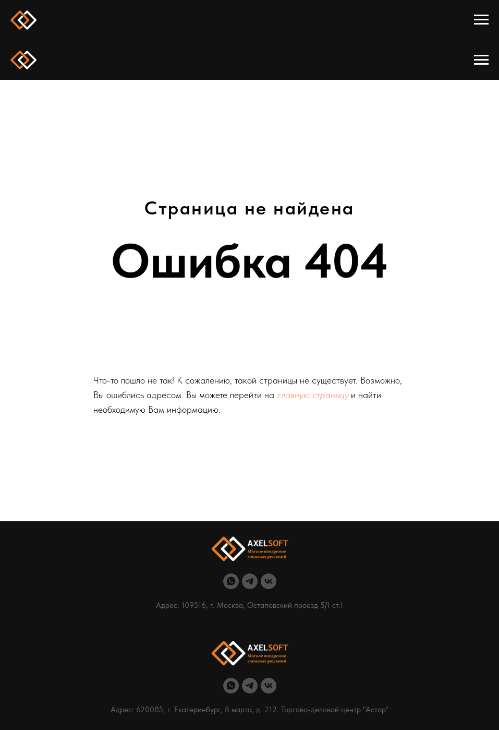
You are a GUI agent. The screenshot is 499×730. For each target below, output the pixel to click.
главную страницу (312, 394)
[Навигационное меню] (481, 20)
